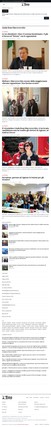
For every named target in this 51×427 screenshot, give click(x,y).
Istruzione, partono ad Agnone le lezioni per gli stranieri (23, 178)
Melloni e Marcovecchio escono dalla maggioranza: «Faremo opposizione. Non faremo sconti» (24, 82)
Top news (4, 316)
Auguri (3, 276)
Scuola (3, 307)
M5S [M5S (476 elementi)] (13, 327)
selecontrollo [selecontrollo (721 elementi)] (33, 329)
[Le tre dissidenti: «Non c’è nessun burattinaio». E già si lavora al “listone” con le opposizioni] (25, 54)
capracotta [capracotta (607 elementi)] (35, 324)
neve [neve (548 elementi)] (40, 327)
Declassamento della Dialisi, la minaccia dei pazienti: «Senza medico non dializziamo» (29, 241)
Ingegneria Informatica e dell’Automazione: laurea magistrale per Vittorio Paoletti (27, 233)
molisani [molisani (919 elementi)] (27, 327)
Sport (3, 313)
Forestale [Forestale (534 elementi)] (41, 326)
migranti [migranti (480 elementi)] (22, 327)
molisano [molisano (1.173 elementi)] (32, 327)
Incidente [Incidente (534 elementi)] (4, 327)
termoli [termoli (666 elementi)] (40, 329)
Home (27, 397)
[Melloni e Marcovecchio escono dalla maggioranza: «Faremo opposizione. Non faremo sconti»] (25, 102)
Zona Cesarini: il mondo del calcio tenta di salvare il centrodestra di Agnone (27, 265)
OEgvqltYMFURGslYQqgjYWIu (10, 363)
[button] (4, 4)
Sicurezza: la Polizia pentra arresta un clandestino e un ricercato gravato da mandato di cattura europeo (29, 249)
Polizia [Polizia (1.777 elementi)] (4, 329)
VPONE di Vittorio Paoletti (22, 424)
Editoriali (4, 412)
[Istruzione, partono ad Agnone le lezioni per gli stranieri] (25, 198)
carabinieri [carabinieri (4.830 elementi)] (41, 324)
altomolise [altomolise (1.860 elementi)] (24, 322)
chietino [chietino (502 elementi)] (18, 326)
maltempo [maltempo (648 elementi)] (16, 327)
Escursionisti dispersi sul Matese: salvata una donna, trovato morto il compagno (23, 337)
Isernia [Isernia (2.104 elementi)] (9, 327)
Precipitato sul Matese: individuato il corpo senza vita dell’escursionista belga (23, 339)
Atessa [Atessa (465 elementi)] (3, 324)
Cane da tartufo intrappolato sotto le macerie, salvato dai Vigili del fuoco (27, 347)
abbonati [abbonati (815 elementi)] (4, 322)
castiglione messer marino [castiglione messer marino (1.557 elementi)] (9, 326)
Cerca (46, 18)
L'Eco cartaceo (5, 299)
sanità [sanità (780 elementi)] (13, 329)
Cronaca (4, 404)
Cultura (4, 279)
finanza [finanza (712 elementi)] (37, 326)
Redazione (20, 409)
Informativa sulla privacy (39, 404)
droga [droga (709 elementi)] (32, 326)
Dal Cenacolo (5, 282)
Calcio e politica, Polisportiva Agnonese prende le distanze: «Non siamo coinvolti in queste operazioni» (28, 257)
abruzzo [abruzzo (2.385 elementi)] (9, 322)
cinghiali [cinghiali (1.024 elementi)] (23, 326)
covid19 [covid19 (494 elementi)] (28, 326)
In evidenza (5, 31)
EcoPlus (47, 397)
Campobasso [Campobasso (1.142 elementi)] (28, 324)
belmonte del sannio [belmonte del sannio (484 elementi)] (11, 324)
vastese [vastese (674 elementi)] (44, 329)
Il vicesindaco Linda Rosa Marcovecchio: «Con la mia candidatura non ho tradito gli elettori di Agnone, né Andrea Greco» (25, 130)
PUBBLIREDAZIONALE (7, 305)
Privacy (36, 424)
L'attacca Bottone (6, 296)
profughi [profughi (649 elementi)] (8, 329)
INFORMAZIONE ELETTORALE (9, 290)
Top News (42, 397)
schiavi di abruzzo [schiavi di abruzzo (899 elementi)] (19, 329)
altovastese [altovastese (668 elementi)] (38, 322)
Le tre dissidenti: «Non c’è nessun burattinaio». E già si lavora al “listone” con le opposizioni (25, 35)
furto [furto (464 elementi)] (46, 326)
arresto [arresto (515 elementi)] (44, 322)
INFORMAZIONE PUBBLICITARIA (10, 293)
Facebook (36, 409)
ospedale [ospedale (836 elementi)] (44, 327)
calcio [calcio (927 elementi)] (22, 324)
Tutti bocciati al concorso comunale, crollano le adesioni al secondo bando (28, 367)
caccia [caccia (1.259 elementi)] (18, 324)
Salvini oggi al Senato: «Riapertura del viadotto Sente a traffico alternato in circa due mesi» (24, 14)
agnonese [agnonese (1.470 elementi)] (18, 322)
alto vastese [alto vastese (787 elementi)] (31, 322)
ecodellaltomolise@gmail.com (41, 406)
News (3, 302)
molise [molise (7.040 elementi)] (37, 327)
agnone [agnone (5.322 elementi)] (14, 322)
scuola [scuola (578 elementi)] (27, 329)
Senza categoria (6, 310)
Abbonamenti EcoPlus (23, 406)
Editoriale (4, 284)
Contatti (20, 412)
